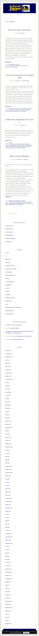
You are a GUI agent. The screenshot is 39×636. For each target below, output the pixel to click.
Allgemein (10, 142)
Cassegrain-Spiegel (13, 145)
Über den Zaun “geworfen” (19, 30)
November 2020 (8, 373)
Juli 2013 (7, 546)
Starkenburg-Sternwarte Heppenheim (13, 307)
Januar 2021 (8, 369)
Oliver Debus (8, 324)
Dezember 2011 (8, 601)
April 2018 (7, 414)
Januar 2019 (8, 408)
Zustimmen (26, 632)
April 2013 (7, 556)
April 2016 (7, 459)
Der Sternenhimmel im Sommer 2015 (23, 336)
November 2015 (8, 466)
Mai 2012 (7, 585)
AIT (6, 256)
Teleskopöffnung (23, 147)
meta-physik (7, 294)
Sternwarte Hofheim (9, 310)
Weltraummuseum (9, 228)
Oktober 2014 (8, 504)
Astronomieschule (9, 225)
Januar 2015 (8, 495)
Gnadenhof (15, 109)
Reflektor (19, 65)
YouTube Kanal (8, 241)
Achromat (11, 144)
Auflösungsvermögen (21, 144)
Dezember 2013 (8, 533)
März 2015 (7, 488)
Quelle (32, 203)
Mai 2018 (7, 411)
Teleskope (24, 111)
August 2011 (8, 610)
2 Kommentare (25, 159)
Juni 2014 (7, 517)
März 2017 (7, 434)
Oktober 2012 (8, 575)
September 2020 (8, 379)
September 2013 (8, 543)
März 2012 (7, 591)
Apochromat (15, 144)
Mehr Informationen (18, 632)
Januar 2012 (8, 598)
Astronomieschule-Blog (10, 238)
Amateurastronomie (12, 64)
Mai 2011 (7, 620)
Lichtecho (7, 288)
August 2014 (8, 511)
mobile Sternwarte (9, 232)
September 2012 (8, 578)
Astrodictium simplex (9, 265)
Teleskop (17, 64)
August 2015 (8, 475)
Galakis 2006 (29, 202)
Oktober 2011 (8, 604)
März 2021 (7, 363)
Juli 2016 (7, 450)
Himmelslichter (8, 284)
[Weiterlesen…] (8, 62)
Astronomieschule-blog (19, 8)
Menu (20, 14)
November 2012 (8, 572)
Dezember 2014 (8, 498)
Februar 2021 (8, 366)
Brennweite (7, 145)
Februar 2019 (8, 405)
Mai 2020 (7, 385)
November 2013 (8, 536)
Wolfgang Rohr (20, 204)
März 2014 (7, 527)
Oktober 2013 (8, 540)
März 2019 (7, 401)
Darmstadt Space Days (10, 275)
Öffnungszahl (24, 146)
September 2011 (8, 607)
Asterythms (7, 262)
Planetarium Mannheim (10, 297)
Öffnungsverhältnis (18, 146)
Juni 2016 (7, 453)
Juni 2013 (7, 549)
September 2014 (8, 508)
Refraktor (10, 111)
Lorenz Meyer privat (17, 332)
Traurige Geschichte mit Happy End (19, 76)
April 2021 (7, 360)
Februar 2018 (8, 421)
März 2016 (7, 462)
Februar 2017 (8, 437)
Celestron (11, 109)
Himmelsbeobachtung (25, 108)
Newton (10, 65)
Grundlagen (26, 145)
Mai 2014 (7, 520)
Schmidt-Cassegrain (15, 111)
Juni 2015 (7, 479)
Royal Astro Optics (25, 65)
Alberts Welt (7, 259)
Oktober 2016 (8, 443)
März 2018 (7, 418)
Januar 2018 (8, 424)
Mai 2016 (7, 456)
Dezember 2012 (8, 569)
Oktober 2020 (8, 376)
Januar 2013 (8, 565)
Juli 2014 (7, 514)
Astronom (11, 202)
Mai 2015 (7, 482)
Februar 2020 (8, 392)
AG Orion (7, 252)
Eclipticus (7, 278)
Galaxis (6, 203)
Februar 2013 (8, 562)
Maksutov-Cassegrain (21, 109)
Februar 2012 (8, 594)
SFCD (6, 304)
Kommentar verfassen (25, 80)
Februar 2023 (8, 350)
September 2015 (8, 472)
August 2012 (8, 581)
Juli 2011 (7, 614)
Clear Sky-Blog (8, 272)
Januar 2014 (8, 530)
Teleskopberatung (9, 235)
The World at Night (9, 313)
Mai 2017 (7, 430)
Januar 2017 (8, 440)
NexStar (6, 111)
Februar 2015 (8, 491)
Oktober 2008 (8, 623)
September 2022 (8, 356)
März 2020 (7, 389)
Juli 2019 (7, 398)
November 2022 (8, 353)
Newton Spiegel (15, 65)
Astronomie (15, 202)
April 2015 (7, 485)
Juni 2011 (7, 617)
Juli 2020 (7, 382)
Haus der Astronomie (9, 281)
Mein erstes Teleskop (19, 156)
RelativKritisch (8, 301)
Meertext (7, 291)
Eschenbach (24, 202)
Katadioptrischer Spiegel (20, 203)
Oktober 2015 (8, 469)
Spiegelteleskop (11, 204)
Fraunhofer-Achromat (20, 145)
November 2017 (8, 427)
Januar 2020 (8, 395)
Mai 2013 (7, 553)
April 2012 (7, 588)
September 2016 (8, 446)
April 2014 (7, 524)
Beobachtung (18, 108)
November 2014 (8, 501)
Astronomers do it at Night (10, 268)
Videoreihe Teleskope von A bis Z (19, 120)
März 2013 (7, 559)
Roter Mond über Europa (17, 339)
